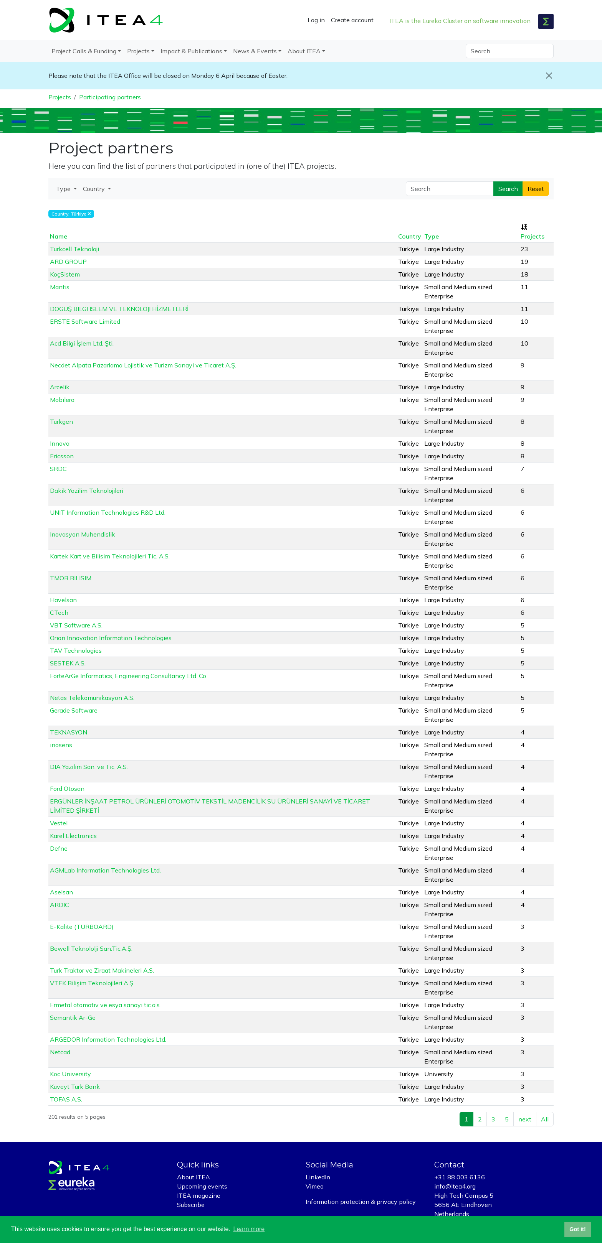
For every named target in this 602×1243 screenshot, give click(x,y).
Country (409, 236)
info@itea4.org (455, 1186)
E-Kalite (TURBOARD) (82, 926)
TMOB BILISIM (70, 578)
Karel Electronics (73, 836)
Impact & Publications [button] (191, 51)
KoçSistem (65, 274)
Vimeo (315, 1186)
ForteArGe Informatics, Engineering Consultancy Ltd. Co (128, 676)
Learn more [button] (249, 1229)
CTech (59, 612)
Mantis (59, 287)
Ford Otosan (67, 788)
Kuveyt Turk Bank (75, 1086)
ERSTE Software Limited (85, 321)
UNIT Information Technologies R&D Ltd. (107, 512)
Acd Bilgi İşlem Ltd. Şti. (82, 343)
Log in (316, 20)
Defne (59, 848)
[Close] (549, 75)
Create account (352, 20)
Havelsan (63, 600)
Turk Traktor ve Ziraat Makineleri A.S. (102, 970)
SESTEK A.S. (68, 663)
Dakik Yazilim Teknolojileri (86, 490)
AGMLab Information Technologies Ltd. (105, 870)
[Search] (510, 51)
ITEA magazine (198, 1195)
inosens (61, 745)
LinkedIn (318, 1177)
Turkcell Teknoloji (74, 249)
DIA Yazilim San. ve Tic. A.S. (89, 766)
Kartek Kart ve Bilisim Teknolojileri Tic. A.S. (110, 556)
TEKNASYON (68, 732)
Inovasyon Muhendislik (82, 534)
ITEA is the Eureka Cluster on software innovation (460, 21)
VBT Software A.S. (76, 625)
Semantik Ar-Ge (73, 1017)
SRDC (58, 469)
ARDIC (59, 905)
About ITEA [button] (304, 51)
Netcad (60, 1052)
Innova (59, 443)
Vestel (59, 823)
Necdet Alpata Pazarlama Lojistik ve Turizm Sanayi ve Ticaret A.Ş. (143, 365)
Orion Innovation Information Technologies (111, 638)
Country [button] (94, 189)
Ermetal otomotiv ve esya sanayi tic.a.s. (105, 1005)
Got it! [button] (577, 1229)
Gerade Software (74, 710)
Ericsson (62, 456)
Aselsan (61, 892)
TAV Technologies (76, 650)
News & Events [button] (255, 51)
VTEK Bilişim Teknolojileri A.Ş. (92, 983)
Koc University (70, 1074)
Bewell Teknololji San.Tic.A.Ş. (91, 948)
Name (58, 236)
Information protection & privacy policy (361, 1201)
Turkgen (61, 421)
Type (431, 236)
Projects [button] (138, 51)
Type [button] (64, 189)
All (545, 1119)
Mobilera (62, 399)
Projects (59, 97)
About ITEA (193, 1177)
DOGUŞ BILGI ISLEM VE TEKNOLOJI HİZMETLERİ (119, 309)
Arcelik (59, 387)
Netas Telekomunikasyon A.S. (92, 697)
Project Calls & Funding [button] (83, 51)
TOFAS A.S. (66, 1099)
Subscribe (191, 1204)
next (524, 1119)
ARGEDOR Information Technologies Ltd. (108, 1039)
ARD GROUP (68, 261)
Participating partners (110, 97)
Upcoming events (202, 1186)
